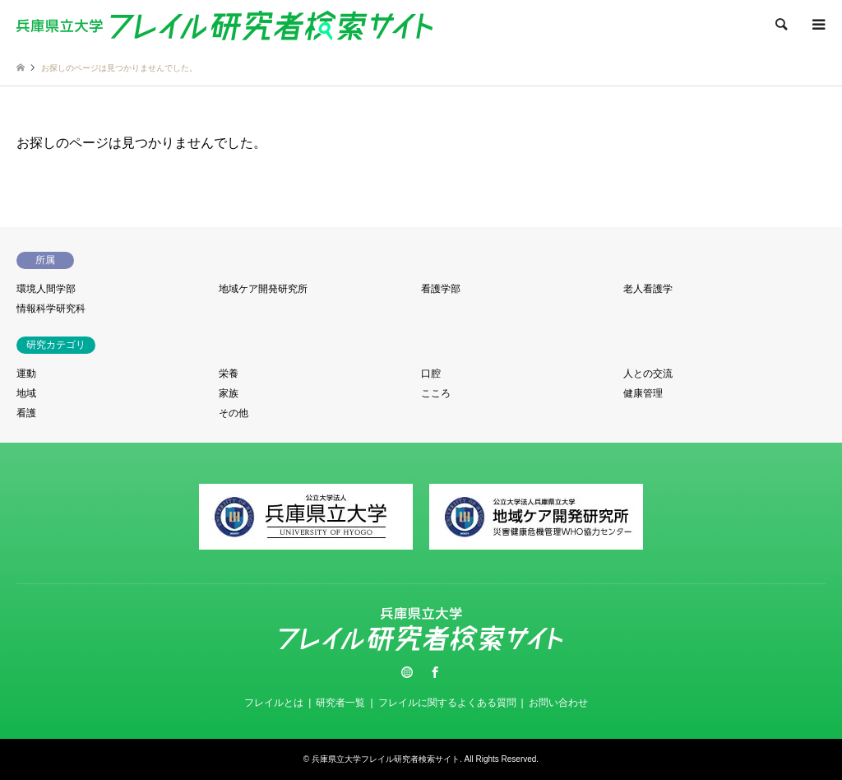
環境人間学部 (46, 289)
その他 (233, 413)
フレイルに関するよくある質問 (447, 702)
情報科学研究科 (51, 308)
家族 (228, 393)
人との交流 (648, 373)
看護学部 (440, 289)
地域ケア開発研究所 (263, 289)
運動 (26, 373)
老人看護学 (648, 289)
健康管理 (643, 393)
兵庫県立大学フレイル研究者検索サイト (386, 759)
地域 (26, 393)
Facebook (435, 672)
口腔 (431, 373)
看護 (26, 413)
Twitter (407, 672)
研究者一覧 (340, 702)
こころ (436, 393)
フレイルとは (273, 702)
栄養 (228, 373)
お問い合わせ (558, 702)
